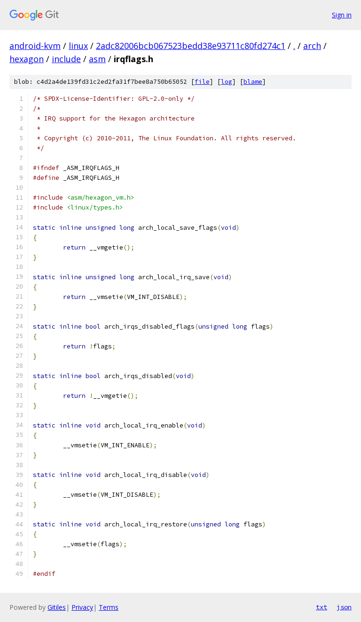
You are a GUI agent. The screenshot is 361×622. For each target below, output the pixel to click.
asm (97, 59)
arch (312, 45)
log (226, 82)
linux (78, 45)
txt (321, 607)
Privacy (82, 607)
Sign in (342, 14)
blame (252, 82)
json (344, 607)
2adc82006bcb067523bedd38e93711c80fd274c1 (190, 45)
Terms (108, 607)
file (202, 82)
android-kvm (35, 45)
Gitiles (56, 607)
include (66, 59)
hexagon (26, 59)
